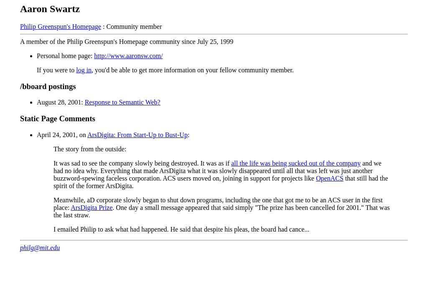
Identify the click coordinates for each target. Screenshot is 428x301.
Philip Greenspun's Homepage (60, 26)
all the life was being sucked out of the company (296, 163)
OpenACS (330, 178)
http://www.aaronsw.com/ (128, 55)
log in (84, 70)
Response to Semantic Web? (122, 102)
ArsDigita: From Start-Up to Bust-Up (137, 134)
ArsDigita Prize (91, 207)
